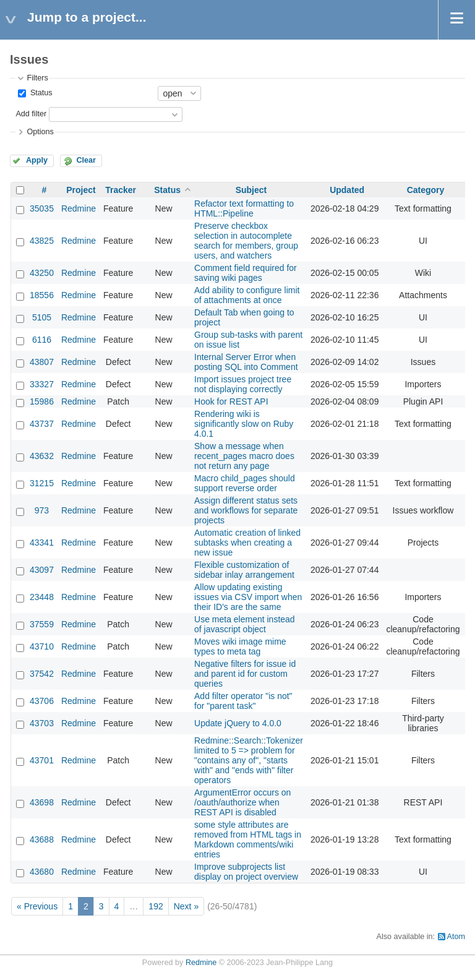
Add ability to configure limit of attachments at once (246, 295)
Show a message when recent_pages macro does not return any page (244, 456)
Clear (86, 160)
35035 (42, 208)
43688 (42, 839)
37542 (42, 674)
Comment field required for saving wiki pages (245, 273)
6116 (41, 340)
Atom (456, 936)
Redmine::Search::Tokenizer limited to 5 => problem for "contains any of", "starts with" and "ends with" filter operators (248, 760)
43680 (42, 872)
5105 (41, 317)
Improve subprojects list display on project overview (246, 872)
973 (42, 510)
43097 (42, 570)
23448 (42, 597)
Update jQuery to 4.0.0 (237, 723)
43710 (42, 646)
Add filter (30, 113)
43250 (42, 273)
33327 (42, 384)
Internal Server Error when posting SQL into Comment (246, 362)
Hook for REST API (231, 401)
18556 (42, 295)
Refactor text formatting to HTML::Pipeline (244, 208)
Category (426, 190)
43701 (42, 760)
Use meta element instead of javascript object (244, 624)
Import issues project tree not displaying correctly (242, 384)
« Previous (37, 906)
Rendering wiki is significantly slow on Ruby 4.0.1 (243, 424)
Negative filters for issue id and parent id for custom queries (245, 674)
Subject (251, 190)
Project (80, 190)
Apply (37, 160)
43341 (42, 542)
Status (40, 92)
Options (40, 131)
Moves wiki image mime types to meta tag (240, 646)
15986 (42, 401)
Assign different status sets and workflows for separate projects (245, 510)
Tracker (120, 190)
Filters (37, 78)
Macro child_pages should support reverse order (244, 483)
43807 (42, 362)
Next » (186, 906)
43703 (42, 723)
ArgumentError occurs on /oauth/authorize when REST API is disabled (242, 802)
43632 (42, 456)
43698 (42, 802)
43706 (42, 701)
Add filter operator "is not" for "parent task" (243, 701)
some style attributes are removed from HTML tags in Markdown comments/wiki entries (247, 839)
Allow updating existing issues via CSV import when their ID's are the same (248, 597)
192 (155, 906)
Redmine (78, 208)
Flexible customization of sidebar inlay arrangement (244, 570)
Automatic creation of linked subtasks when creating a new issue (247, 542)
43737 (42, 424)
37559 (42, 624)
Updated (347, 190)
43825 (42, 241)
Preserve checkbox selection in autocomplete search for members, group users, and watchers (246, 240)
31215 (42, 483)
